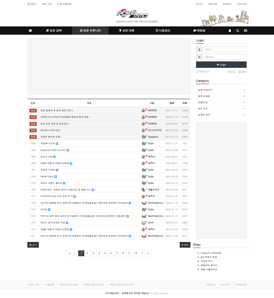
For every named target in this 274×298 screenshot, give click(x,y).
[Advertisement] (108, 66)
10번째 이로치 (49, 143)
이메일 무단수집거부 (93, 284)
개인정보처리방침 (69, 284)
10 (136, 253)
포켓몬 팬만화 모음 (51, 136)
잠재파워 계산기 (209, 265)
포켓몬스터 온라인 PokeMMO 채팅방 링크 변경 (65, 116)
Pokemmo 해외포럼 (211, 252)
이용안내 (210, 284)
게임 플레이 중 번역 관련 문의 (56, 110)
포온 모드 (203, 108)
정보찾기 (227, 3)
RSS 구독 (47, 3)
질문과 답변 (204, 96)
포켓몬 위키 (207, 261)
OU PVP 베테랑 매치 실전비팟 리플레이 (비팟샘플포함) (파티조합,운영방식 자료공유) (85, 202)
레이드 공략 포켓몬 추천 (54, 222)
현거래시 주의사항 (50, 130)
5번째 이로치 (48, 176)
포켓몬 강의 (204, 114)
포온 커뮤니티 (90, 30)
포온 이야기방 (205, 89)
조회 (185, 103)
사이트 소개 (33, 284)
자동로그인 (202, 71)
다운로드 (163, 30)
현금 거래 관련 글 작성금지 (55, 123)
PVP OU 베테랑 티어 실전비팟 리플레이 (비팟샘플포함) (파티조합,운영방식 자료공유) (85, 235)
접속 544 (242, 3)
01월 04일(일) (64, 3)
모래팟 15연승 (49, 169)
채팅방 (199, 30)
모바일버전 (241, 284)
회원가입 (212, 3)
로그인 (199, 3)
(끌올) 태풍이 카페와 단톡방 (56, 163)
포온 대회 (126, 30)
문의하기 (225, 284)
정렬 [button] (185, 244)
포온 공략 (54, 30)
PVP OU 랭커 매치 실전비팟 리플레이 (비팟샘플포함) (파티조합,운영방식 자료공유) (84, 215)
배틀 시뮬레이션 (209, 269)
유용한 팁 (203, 102)
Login (221, 64)
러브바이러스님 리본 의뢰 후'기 (58, 196)
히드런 (45, 209)
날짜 (171, 103)
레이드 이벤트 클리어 (52, 182)
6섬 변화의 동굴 (209, 256)
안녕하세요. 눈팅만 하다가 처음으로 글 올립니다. (68, 189)
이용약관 (49, 284)
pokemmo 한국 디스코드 (54, 150)
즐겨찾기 (31, 3)
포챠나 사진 (47, 156)
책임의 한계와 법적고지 (122, 284)
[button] (33, 245)
